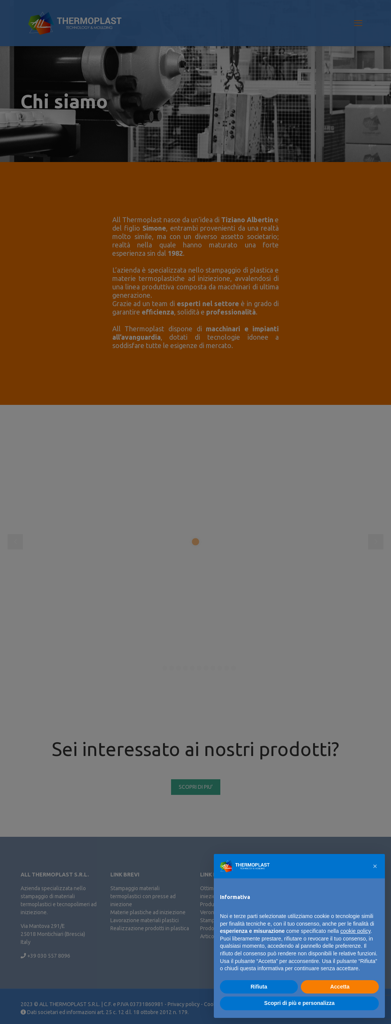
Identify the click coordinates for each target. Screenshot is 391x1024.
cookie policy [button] (355, 931)
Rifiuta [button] (258, 987)
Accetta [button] (340, 987)
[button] (375, 866)
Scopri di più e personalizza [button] (299, 1003)
